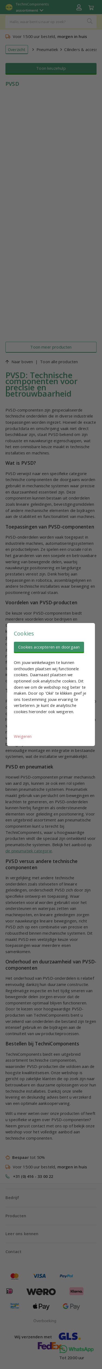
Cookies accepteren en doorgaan (49, 647)
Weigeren (23, 736)
